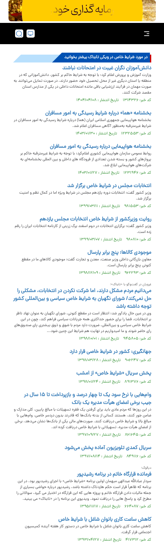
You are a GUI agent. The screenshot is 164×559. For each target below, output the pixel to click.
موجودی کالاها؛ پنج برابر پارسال (119, 253)
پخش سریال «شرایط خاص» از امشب (113, 373)
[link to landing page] (84, 34)
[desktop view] (31, 33)
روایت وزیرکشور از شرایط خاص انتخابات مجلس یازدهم (95, 219)
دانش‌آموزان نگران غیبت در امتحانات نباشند (106, 68)
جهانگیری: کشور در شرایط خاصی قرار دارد (110, 352)
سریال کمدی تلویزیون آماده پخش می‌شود (107, 448)
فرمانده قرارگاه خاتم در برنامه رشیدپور (114, 475)
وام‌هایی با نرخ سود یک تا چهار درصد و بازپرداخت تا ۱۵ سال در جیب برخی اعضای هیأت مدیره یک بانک (87, 399)
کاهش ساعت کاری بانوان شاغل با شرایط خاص (104, 520)
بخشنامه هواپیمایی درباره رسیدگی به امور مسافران (100, 147)
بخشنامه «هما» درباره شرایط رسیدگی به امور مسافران (98, 113)
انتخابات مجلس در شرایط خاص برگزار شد (109, 186)
